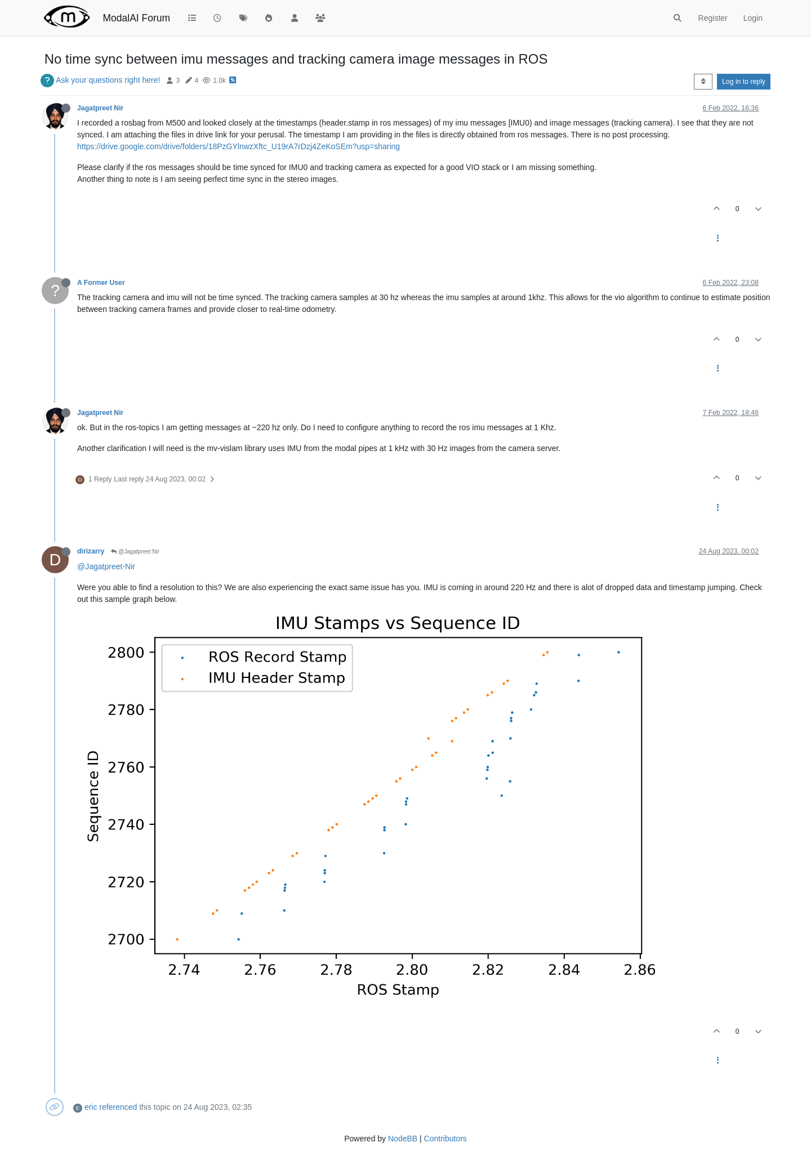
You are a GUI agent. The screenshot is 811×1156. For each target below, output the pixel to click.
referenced (118, 1107)
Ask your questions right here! (108, 79)
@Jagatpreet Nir (135, 551)
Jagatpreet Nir (100, 108)
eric (90, 1107)
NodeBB (402, 1138)
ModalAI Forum (136, 18)
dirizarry (90, 551)
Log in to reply (743, 82)
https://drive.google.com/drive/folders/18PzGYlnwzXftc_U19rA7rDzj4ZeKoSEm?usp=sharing (238, 146)
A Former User (101, 283)
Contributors (445, 1138)
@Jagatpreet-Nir (106, 566)
